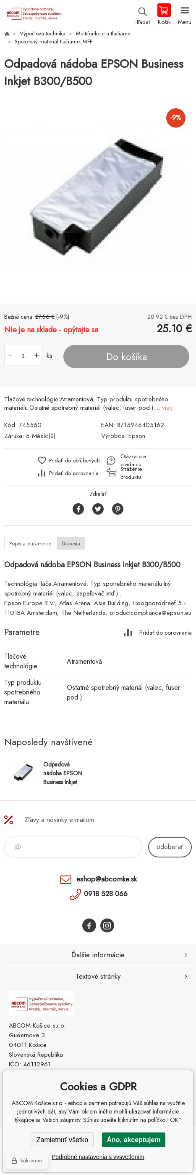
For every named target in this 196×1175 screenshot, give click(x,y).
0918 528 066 (106, 894)
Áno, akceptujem (133, 1139)
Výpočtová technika (42, 33)
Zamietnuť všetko (62, 1139)
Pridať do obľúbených (74, 461)
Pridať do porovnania (74, 473)
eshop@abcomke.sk (106, 879)
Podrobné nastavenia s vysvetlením (98, 1157)
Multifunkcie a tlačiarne (103, 33)
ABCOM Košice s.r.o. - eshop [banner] (33, 14)
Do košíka (126, 357)
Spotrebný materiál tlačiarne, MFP (53, 41)
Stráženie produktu (131, 473)
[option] (98, 197)
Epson (136, 436)
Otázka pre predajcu (133, 460)
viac (167, 407)
